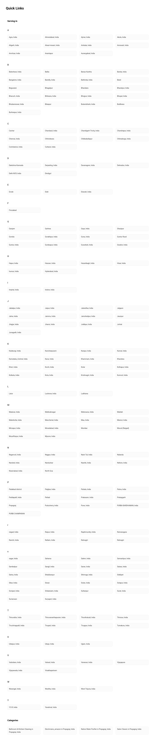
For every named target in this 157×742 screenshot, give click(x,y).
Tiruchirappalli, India (16, 626)
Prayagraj (12, 505)
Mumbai (84, 428)
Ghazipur (120, 229)
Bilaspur (48, 104)
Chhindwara (49, 139)
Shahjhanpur (50, 575)
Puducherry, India (51, 505)
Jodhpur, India (86, 324)
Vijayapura (121, 662)
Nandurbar (49, 463)
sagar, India (13, 559)
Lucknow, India (50, 394)
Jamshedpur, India (88, 316)
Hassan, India (50, 263)
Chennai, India (14, 139)
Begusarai (13, 88)
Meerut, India (122, 420)
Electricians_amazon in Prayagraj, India (60, 729)
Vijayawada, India (15, 670)
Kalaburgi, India (15, 351)
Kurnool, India (122, 375)
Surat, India (121, 591)
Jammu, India (50, 316)
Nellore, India (122, 463)
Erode (11, 192)
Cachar (11, 131)
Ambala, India (86, 45)
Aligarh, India (14, 45)
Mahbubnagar (50, 412)
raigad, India (13, 532)
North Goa (49, 471)
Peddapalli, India (15, 497)
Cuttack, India (50, 147)
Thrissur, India (122, 617)
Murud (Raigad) (123, 428)
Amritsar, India (14, 53)
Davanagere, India (88, 165)
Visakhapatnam (51, 670)
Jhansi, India (50, 324)
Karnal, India (122, 351)
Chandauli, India (51, 131)
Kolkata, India (14, 375)
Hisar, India (121, 263)
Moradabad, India (51, 428)
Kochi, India (49, 367)
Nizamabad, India (15, 471)
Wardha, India (50, 689)
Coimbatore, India (15, 147)
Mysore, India (50, 436)
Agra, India (13, 37)
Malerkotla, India (15, 420)
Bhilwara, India (50, 96)
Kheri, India (13, 367)
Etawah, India (86, 192)
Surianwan (13, 599)
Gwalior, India (122, 245)
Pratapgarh (121, 497)
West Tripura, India (88, 689)
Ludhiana (84, 394)
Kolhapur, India (122, 367)
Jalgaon (120, 308)
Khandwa (120, 359)
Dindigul (48, 173)
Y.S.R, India (13, 707)
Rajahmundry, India (88, 532)
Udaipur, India (14, 644)
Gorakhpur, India (51, 237)
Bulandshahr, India (88, 104)
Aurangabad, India (88, 53)
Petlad (47, 497)
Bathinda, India (86, 80)
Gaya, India (85, 229)
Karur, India (49, 359)
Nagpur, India (50, 455)
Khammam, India (87, 359)
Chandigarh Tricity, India (90, 131)
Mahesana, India (87, 412)
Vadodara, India (15, 662)
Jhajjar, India (14, 324)
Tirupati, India (50, 626)
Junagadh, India (15, 332)
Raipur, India (49, 532)
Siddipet (120, 575)
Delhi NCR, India (15, 173)
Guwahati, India (87, 245)
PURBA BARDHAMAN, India (127, 505)
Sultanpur (84, 591)
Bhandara (84, 88)
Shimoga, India (86, 575)
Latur (11, 394)
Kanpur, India (86, 351)
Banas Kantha (86, 72)
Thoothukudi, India (88, 617)
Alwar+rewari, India (52, 45)
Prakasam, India (87, 497)
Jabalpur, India (14, 308)
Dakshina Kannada (16, 165)
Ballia (47, 72)
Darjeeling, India (51, 165)
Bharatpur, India (123, 88)
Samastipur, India (123, 559)
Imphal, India (14, 290)
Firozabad (13, 210)
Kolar (83, 367)
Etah (46, 192)
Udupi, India (49, 644)
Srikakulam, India (51, 591)
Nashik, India (86, 463)
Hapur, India (13, 263)
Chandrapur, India (123, 131)
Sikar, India (13, 583)
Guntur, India (14, 245)
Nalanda (120, 455)
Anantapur (49, 53)
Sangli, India (49, 567)
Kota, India (49, 375)
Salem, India (85, 559)
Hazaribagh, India (87, 263)
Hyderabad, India (51, 271)
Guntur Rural (122, 237)
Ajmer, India (85, 37)
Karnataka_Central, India (18, 359)
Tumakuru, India (123, 626)
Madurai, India (14, 412)
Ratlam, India (50, 540)
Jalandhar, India (87, 308)
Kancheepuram (51, 351)
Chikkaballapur (86, 139)
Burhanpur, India (15, 112)
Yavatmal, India (51, 707)
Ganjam (12, 229)
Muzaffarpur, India (16, 436)
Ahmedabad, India (52, 37)
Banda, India (121, 72)
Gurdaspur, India (51, 245)
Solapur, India (122, 583)
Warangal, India (15, 689)
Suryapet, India (50, 599)
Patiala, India (86, 489)
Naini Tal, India (86, 455)
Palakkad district (15, 489)
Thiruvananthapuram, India (55, 617)
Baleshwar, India (15, 72)
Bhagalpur (49, 88)
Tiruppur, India (86, 626)
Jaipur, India (49, 308)
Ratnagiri (84, 540)
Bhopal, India (122, 96)
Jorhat (119, 324)
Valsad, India (50, 662)
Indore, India (49, 290)
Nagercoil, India (15, 455)
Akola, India (121, 37)
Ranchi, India (14, 540)
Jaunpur (120, 316)
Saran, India (85, 567)
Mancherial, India (51, 420)
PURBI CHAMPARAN (17, 514)
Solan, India (85, 583)
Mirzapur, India (14, 428)
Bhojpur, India (86, 96)
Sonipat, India (14, 591)
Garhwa (48, 229)
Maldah (120, 412)
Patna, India (121, 489)
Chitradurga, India (124, 139)
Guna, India (85, 237)
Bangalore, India (15, 80)
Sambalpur (13, 567)
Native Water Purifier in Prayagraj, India (96, 729)
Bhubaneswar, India (16, 104)
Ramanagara (122, 532)
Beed (119, 80)
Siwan (47, 583)
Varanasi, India (86, 662)
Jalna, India (13, 316)
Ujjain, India (85, 644)
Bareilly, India (50, 80)
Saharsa (48, 559)
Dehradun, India (123, 165)
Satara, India (122, 567)
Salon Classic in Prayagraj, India (129, 729)
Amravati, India (122, 45)
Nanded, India (14, 463)
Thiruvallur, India (15, 617)
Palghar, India (50, 489)
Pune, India (85, 505)
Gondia (11, 237)
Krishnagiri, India (87, 375)
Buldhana (120, 104)
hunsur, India (14, 271)
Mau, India (85, 420)
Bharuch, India (14, 96)
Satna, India (13, 575)
